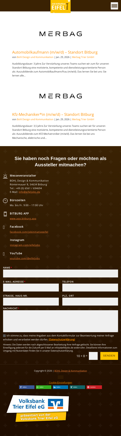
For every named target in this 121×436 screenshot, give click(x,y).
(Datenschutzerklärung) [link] (62, 339)
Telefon (68, 281)
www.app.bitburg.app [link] (23, 218)
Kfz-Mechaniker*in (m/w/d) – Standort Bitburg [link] (53, 114)
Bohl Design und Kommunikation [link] (35, 57)
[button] (60, 377)
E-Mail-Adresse (13, 281)
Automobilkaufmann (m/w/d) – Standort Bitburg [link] (55, 52)
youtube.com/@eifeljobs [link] (25, 258)
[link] (60, 34)
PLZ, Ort (68, 295)
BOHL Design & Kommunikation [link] (70, 370)
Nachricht (10, 308)
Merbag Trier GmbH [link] (83, 57)
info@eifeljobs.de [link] (29, 192)
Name (6, 267)
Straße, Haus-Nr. (15, 295)
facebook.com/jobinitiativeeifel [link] (29, 232)
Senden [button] (109, 355)
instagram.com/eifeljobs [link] (25, 245)
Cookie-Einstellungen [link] (60, 382)
